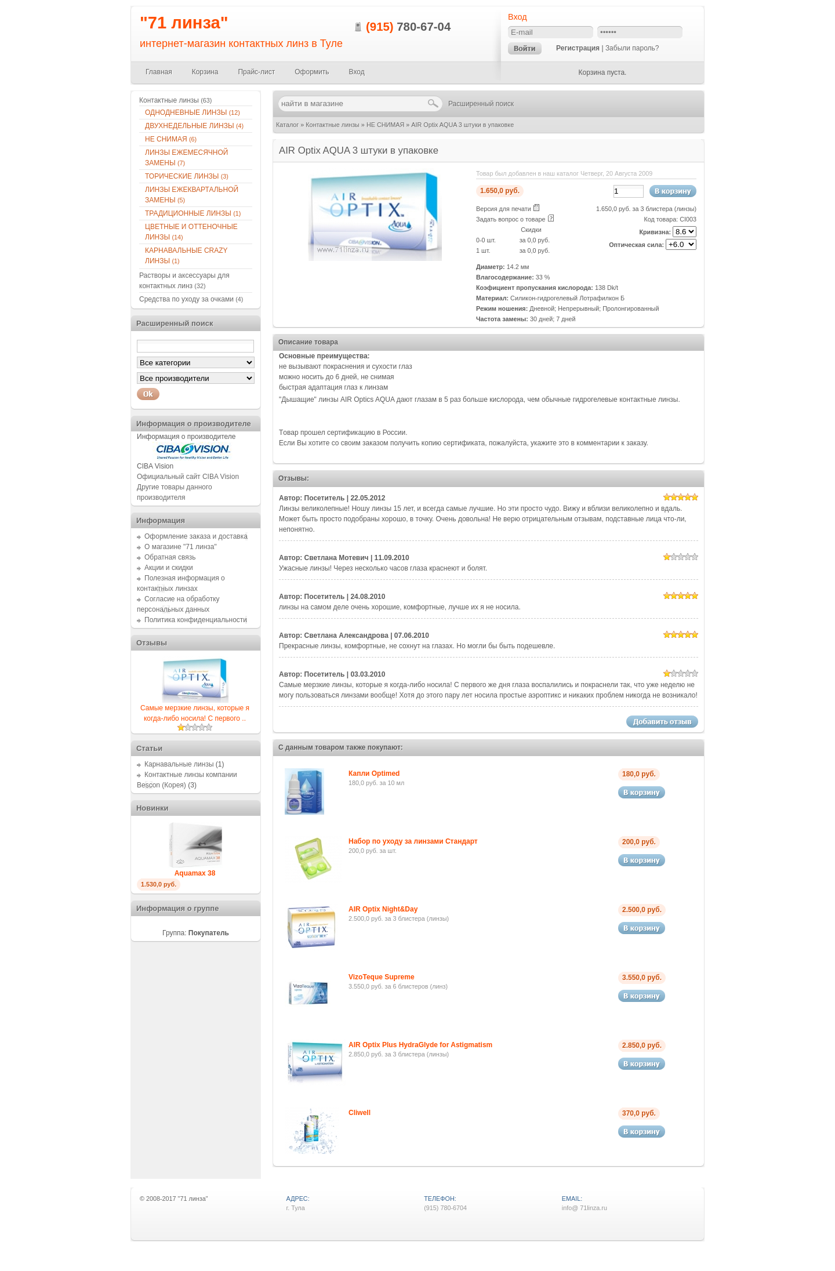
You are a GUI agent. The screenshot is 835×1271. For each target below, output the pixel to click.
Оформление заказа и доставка (196, 536)
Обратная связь (169, 557)
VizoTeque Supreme (381, 977)
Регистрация (578, 48)
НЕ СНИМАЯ (385, 124)
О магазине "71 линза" (180, 547)
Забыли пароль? (632, 48)
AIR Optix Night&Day (383, 909)
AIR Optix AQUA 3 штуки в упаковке (462, 124)
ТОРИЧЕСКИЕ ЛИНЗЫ (186, 176)
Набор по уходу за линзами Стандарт (413, 841)
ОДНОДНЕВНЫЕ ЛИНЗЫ (192, 112)
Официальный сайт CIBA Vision (188, 477)
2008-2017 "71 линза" (177, 1198)
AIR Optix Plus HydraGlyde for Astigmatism (420, 1045)
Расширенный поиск (481, 104)
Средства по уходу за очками (191, 299)
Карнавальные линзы (179, 764)
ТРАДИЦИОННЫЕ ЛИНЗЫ (193, 213)
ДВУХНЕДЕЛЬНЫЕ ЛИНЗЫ (194, 126)
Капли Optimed (374, 773)
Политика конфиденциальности (195, 620)
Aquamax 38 (195, 873)
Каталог (287, 124)
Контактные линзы (333, 124)
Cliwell (359, 1113)
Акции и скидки (168, 568)
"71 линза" (184, 22)
